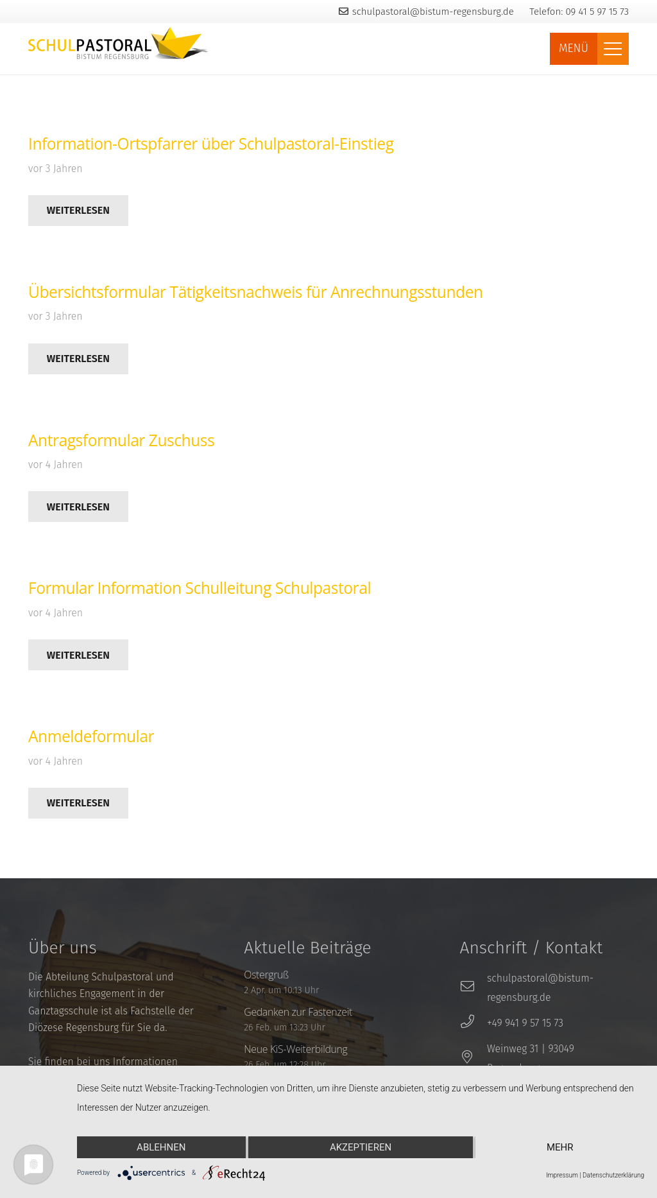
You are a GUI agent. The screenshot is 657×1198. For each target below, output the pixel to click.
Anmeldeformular (91, 736)
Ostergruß (266, 975)
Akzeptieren (360, 1147)
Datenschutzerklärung (613, 1175)
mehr (560, 1147)
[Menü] (613, 49)
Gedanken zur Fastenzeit (298, 1012)
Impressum (562, 1175)
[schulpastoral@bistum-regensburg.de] (473, 988)
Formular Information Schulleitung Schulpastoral (199, 587)
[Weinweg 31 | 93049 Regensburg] (473, 1058)
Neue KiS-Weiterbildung (295, 1049)
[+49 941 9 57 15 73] (473, 1023)
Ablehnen (161, 1147)
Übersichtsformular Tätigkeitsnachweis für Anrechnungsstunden (255, 291)
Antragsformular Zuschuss (121, 440)
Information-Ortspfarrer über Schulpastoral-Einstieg (211, 143)
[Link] (118, 43)
